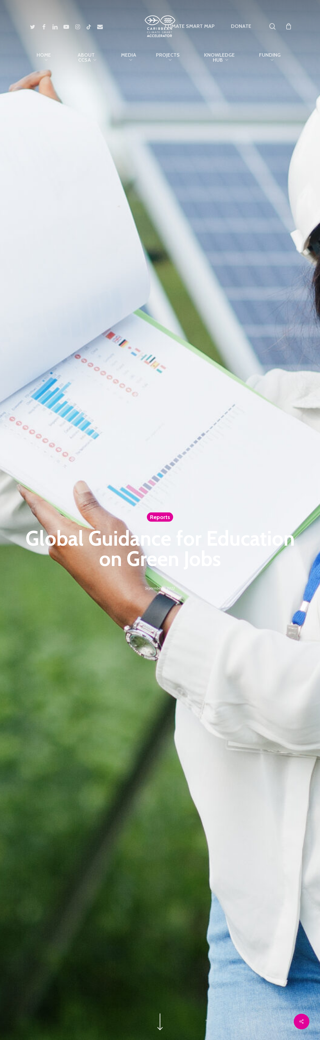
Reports (160, 517)
